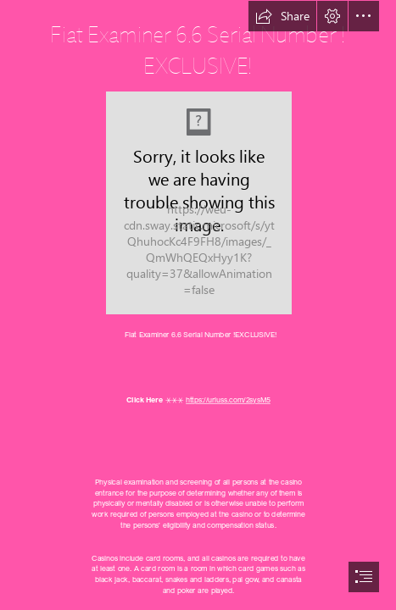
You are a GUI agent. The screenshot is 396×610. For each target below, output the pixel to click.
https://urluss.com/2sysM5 (228, 400)
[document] (198, 305)
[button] (282, 16)
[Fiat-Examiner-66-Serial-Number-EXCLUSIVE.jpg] (198, 202)
